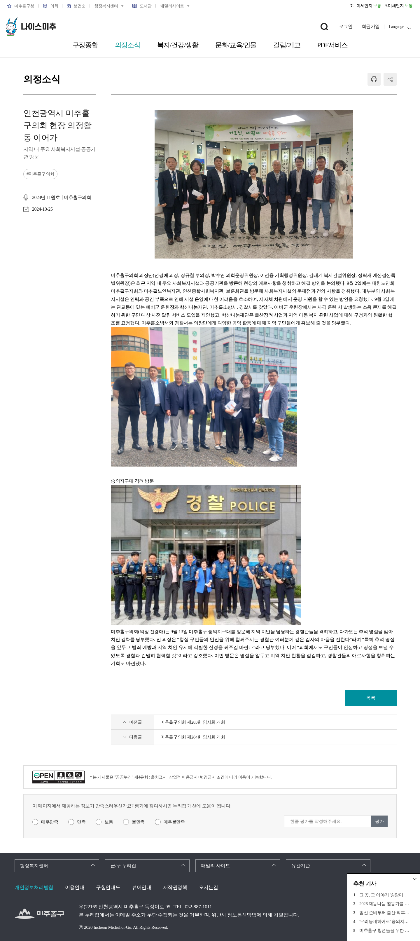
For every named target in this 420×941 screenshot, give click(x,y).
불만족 (138, 822)
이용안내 (74, 887)
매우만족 (49, 822)
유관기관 (300, 865)
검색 (324, 26)
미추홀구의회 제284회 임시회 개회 (192, 737)
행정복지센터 (34, 865)
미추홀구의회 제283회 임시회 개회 (192, 722)
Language (396, 27)
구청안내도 (108, 887)
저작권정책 (175, 887)
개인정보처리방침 (34, 887)
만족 (81, 822)
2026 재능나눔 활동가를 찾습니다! (385, 903)
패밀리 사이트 (215, 865)
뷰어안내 (141, 887)
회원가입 (371, 26)
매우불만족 (174, 822)
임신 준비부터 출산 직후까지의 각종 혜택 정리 (385, 912)
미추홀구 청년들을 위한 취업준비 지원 (385, 930)
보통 (108, 822)
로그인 (346, 26)
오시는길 (208, 887)
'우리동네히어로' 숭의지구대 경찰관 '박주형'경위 (385, 921)
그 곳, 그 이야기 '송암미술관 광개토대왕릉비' (385, 895)
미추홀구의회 (41, 174)
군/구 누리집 (123, 865)
